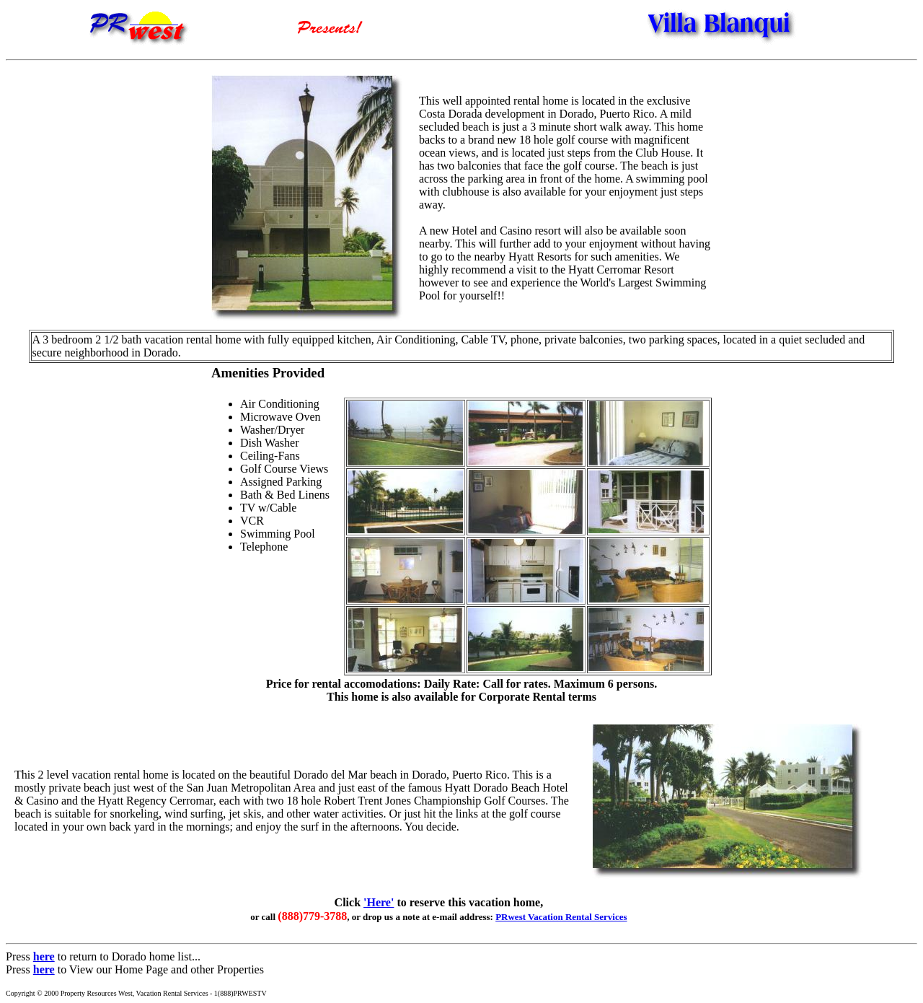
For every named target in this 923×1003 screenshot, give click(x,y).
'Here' (378, 902)
